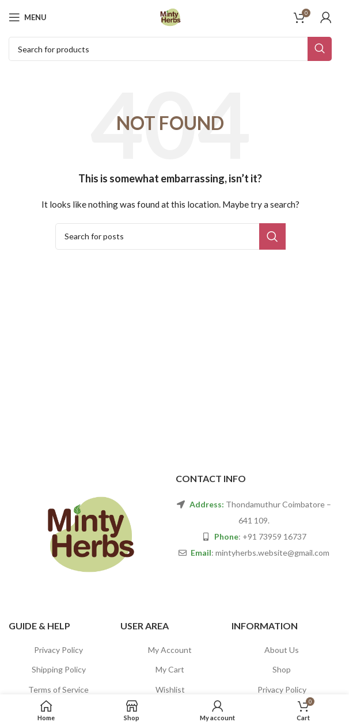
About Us (281, 650)
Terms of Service (58, 689)
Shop (281, 669)
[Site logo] (170, 16)
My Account (170, 650)
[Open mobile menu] (27, 17)
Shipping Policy (59, 669)
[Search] (170, 49)
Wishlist (170, 689)
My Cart (169, 669)
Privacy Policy (58, 650)
